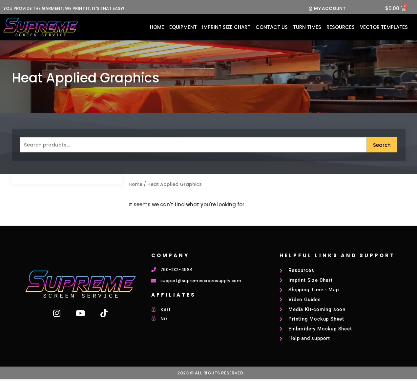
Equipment (183, 27)
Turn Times (307, 27)
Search (382, 145)
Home (157, 27)
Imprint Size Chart (226, 27)
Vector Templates (384, 27)
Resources (340, 27)
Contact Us (272, 27)
